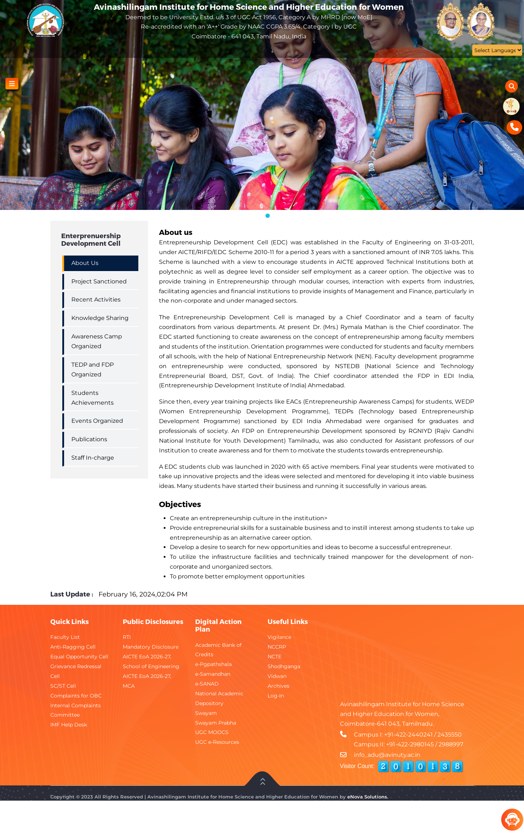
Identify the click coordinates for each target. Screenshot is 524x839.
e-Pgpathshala (213, 664)
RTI (127, 637)
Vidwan (277, 676)
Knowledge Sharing (100, 318)
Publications (89, 439)
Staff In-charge (92, 457)
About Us (84, 263)
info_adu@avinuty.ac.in (387, 754)
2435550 (449, 734)
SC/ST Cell (63, 686)
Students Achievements (92, 397)
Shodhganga (284, 666)
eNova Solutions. (367, 797)
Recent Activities (96, 299)
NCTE (274, 656)
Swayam (206, 713)
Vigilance (279, 637)
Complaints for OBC (76, 695)
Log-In (276, 695)
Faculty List (65, 637)
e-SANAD (207, 683)
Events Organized (97, 420)
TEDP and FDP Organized (92, 369)
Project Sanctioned (99, 281)
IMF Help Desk (68, 724)
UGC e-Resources (217, 742)
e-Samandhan (212, 674)
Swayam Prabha (215, 723)
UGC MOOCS (212, 732)
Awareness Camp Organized (96, 341)
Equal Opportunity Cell (79, 656)
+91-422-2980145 (410, 744)
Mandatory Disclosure (151, 647)
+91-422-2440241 (408, 734)
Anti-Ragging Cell (73, 647)
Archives (278, 686)
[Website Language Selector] (497, 50)
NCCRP (277, 647)
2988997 (451, 744)
